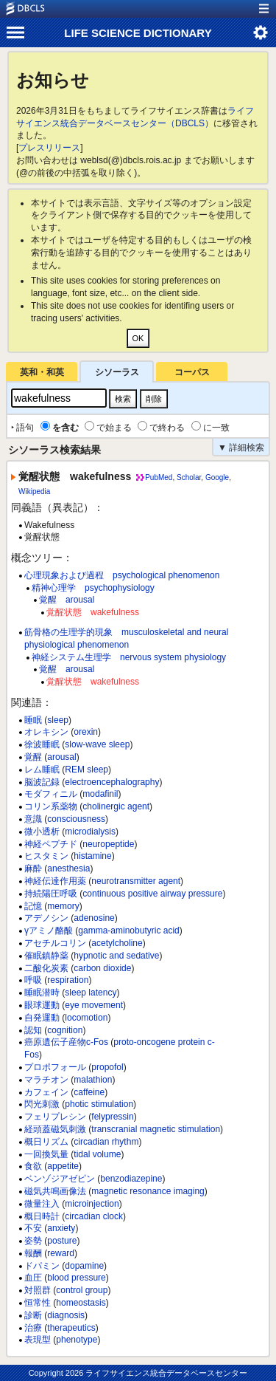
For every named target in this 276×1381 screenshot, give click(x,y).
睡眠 (33, 720)
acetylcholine (116, 943)
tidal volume (97, 1154)
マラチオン (46, 1080)
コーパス (192, 372)
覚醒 (33, 757)
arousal (61, 757)
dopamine (84, 1266)
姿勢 (33, 1241)
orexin (86, 732)
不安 (33, 1228)
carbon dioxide (102, 968)
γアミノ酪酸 (48, 930)
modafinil (100, 794)
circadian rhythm (106, 1142)
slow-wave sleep (97, 744)
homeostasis (80, 1303)
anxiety (61, 1228)
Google (217, 477)
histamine (92, 856)
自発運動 (42, 1017)
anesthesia (68, 868)
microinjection (91, 1204)
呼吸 (33, 980)
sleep (57, 720)
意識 (33, 819)
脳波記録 (42, 782)
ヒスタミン (46, 856)
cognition (64, 1030)
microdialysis (90, 831)
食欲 (33, 1166)
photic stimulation (99, 1104)
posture (62, 1241)
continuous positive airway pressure (152, 893)
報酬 (33, 1253)
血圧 (33, 1277)
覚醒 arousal (66, 599)
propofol (107, 1067)
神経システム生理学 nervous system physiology (129, 657)
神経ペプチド (50, 844)
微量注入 (42, 1204)
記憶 (33, 906)
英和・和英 (42, 372)
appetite (63, 1166)
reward (60, 1253)
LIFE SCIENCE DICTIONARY (137, 33)
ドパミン (42, 1266)
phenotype (76, 1339)
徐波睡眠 (42, 744)
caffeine (89, 1092)
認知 (33, 1030)
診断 (33, 1315)
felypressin (112, 1116)
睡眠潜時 (42, 992)
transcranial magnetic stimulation (155, 1129)
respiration (67, 980)
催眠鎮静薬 (46, 955)
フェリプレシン (55, 1116)
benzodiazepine (131, 1178)
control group (81, 1290)
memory (63, 906)
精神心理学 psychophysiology (93, 588)
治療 (33, 1328)
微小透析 (42, 831)
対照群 (37, 1290)
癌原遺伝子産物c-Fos (66, 1042)
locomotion (86, 1017)
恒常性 (37, 1303)
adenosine (94, 918)
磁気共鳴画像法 (55, 1191)
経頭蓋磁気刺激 (55, 1129)
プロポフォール (55, 1067)
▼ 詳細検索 (241, 447)
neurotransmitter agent (135, 881)
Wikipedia (34, 491)
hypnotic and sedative (116, 955)
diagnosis (66, 1315)
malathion (93, 1080)
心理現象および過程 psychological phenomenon (121, 575)
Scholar (189, 477)
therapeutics (71, 1328)
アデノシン (46, 918)
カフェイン (46, 1092)
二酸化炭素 (46, 968)
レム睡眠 (42, 769)
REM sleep (86, 769)
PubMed (158, 477)
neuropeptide (108, 844)
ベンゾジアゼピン (59, 1178)
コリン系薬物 (50, 806)
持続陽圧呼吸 (50, 893)
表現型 (37, 1339)
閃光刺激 (42, 1104)
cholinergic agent (115, 806)
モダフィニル (50, 794)
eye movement (94, 1005)
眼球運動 (42, 1005)
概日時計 (42, 1216)
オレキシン (46, 732)
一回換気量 (46, 1154)
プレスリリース (49, 148)
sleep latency (90, 992)
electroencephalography (112, 782)
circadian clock (94, 1216)
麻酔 (33, 868)
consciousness (76, 819)
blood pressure (76, 1277)
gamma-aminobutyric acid (128, 930)
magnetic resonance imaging (147, 1191)
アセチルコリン (55, 943)
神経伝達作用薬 (55, 881)
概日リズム (46, 1142)
